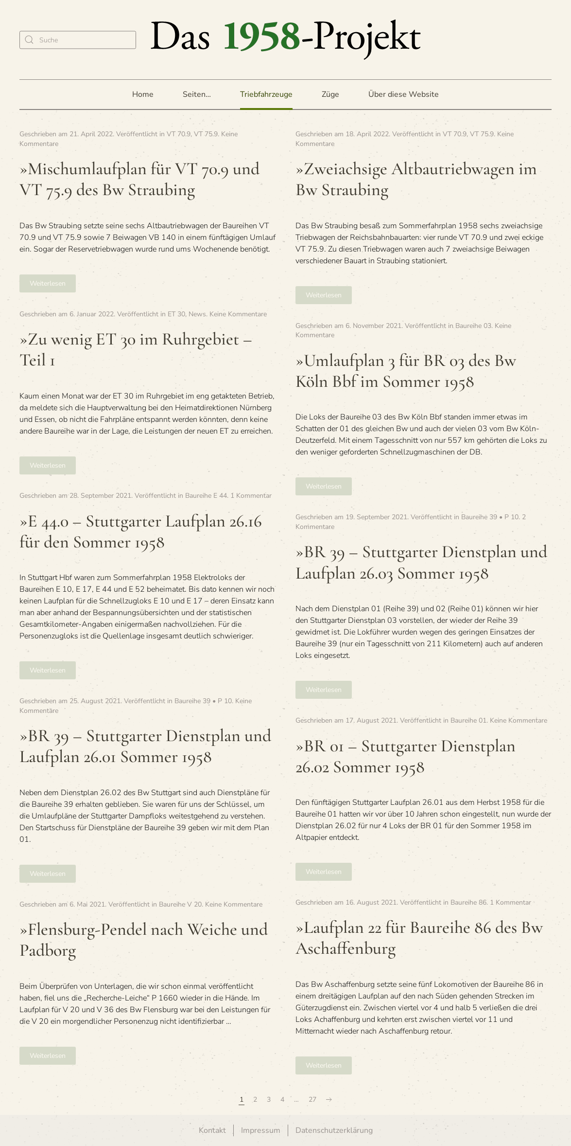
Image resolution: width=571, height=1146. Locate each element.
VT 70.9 (178, 134)
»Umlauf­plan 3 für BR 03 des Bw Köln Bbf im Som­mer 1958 (405, 371)
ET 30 (176, 314)
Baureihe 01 (468, 720)
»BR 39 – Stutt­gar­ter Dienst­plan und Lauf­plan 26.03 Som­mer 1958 (421, 562)
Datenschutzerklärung (334, 1130)
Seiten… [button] (197, 94)
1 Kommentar (251, 495)
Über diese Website (403, 94)
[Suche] (77, 40)
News (197, 314)
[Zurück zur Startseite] (286, 39)
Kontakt (212, 1130)
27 (312, 1099)
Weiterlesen (48, 283)
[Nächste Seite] (329, 1099)
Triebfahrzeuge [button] (266, 94)
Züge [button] (330, 94)
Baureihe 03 (473, 325)
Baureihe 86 (468, 902)
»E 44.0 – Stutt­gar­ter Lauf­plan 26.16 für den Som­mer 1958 (140, 531)
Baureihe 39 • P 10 (490, 517)
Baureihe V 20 (180, 904)
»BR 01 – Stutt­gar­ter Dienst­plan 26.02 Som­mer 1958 (405, 756)
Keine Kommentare (238, 314)
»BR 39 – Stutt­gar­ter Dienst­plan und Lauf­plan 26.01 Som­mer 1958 (145, 746)
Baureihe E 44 (206, 495)
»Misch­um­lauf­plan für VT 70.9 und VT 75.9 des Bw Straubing (139, 179)
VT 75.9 (206, 134)
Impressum (260, 1130)
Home (143, 94)
